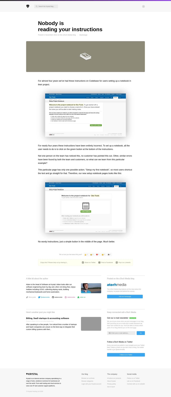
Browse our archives (87, 378)
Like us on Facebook (133, 381)
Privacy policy (111, 384)
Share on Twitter (90, 262)
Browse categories (87, 381)
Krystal (32, 374)
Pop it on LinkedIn (125, 262)
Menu (139, 6)
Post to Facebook (107, 262)
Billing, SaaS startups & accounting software (47, 318)
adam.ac (83, 297)
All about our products (114, 378)
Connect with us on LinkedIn (136, 384)
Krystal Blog (27, 6)
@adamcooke (45, 297)
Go (141, 333)
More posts (32, 297)
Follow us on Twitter (126, 355)
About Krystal (111, 381)
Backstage (83, 35)
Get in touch (111, 387)
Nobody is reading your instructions (70, 26)
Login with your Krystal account (91, 384)
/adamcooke (58, 297)
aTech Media (67, 35)
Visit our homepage (125, 296)
